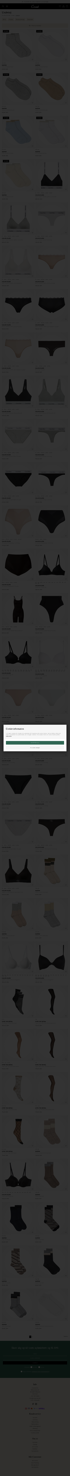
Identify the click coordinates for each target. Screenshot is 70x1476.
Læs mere (9, 736)
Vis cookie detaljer (35, 747)
